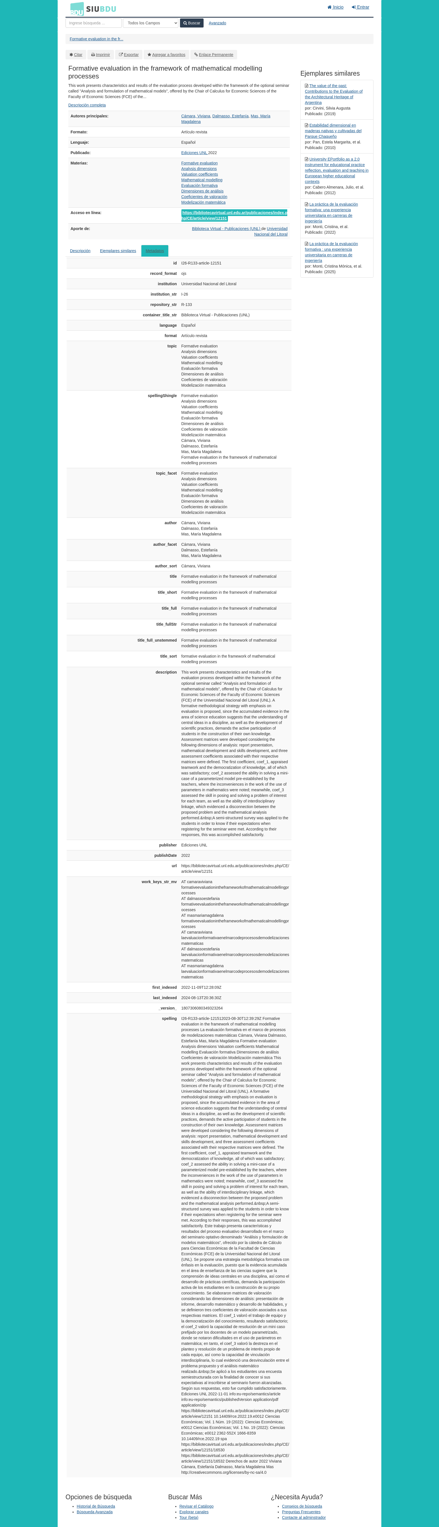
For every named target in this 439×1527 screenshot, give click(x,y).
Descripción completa (87, 105)
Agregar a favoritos (168, 54)
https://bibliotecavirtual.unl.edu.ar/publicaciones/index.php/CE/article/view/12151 (234, 215)
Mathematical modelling (202, 180)
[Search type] (150, 23)
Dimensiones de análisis (202, 191)
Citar (78, 54)
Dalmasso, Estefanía (231, 116)
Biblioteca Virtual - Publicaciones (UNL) (226, 228)
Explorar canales (194, 1512)
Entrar (360, 7)
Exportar (131, 54)
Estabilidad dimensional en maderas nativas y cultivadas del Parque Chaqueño (333, 131)
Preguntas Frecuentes (301, 1512)
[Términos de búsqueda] (94, 23)
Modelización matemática (203, 202)
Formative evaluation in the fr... (96, 39)
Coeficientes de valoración (204, 196)
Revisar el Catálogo (196, 1506)
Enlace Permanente (216, 54)
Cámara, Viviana (195, 116)
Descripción (80, 251)
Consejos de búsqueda (302, 1506)
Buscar (191, 23)
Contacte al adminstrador (304, 1517)
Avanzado (217, 23)
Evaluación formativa (199, 185)
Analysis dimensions (199, 168)
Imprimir (103, 54)
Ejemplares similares (118, 251)
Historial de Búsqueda (96, 1506)
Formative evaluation (199, 163)
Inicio (336, 7)
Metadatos (155, 251)
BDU (75, 9)
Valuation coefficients (199, 174)
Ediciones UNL (194, 152)
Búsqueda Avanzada (95, 1512)
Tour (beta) (189, 1517)
